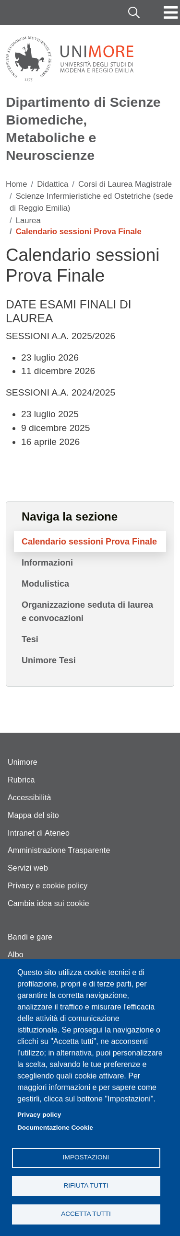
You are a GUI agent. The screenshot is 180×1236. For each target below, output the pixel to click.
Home (16, 184)
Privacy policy (39, 1114)
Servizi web (28, 868)
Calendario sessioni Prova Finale (89, 541)
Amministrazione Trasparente (59, 850)
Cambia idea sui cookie (48, 903)
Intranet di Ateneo (39, 833)
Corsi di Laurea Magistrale (125, 184)
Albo (16, 955)
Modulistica (45, 584)
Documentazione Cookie (55, 1127)
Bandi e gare (30, 937)
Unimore (22, 762)
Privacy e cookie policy (47, 886)
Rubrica (21, 780)
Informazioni (47, 562)
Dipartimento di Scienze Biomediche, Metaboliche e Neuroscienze (83, 128)
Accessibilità (29, 798)
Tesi (30, 639)
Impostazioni (86, 1157)
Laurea (28, 220)
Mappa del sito (33, 815)
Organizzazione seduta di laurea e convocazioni (87, 611)
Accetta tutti (86, 1213)
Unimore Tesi (49, 660)
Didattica (52, 184)
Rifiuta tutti (85, 1185)
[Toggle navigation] (171, 12)
